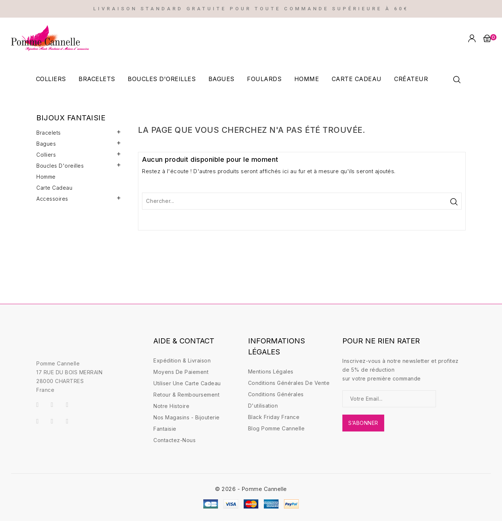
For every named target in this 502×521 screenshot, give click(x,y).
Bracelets (97, 79)
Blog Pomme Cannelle (276, 428)
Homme (306, 79)
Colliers (51, 79)
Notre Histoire (171, 406)
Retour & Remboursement (186, 394)
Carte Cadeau (54, 188)
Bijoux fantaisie (70, 117)
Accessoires (52, 199)
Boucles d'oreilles (162, 79)
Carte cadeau (357, 79)
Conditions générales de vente (289, 383)
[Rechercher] (302, 201)
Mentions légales (271, 371)
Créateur (411, 79)
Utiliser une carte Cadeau (187, 383)
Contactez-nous (174, 440)
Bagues (221, 79)
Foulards (264, 79)
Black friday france (274, 417)
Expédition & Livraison (182, 360)
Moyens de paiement (180, 372)
